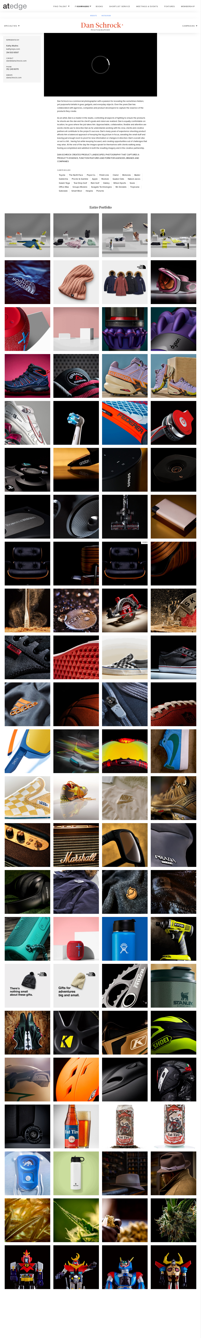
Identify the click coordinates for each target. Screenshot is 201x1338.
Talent (60, 6)
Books (99, 6)
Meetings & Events (147, 6)
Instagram (106, 16)
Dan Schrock (103, 25)
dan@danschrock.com (16, 61)
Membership (188, 6)
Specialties (10, 26)
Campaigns (188, 26)
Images (82, 6)
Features (169, 6)
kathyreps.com (13, 49)
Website (93, 16)
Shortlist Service (119, 6)
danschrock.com (14, 77)
